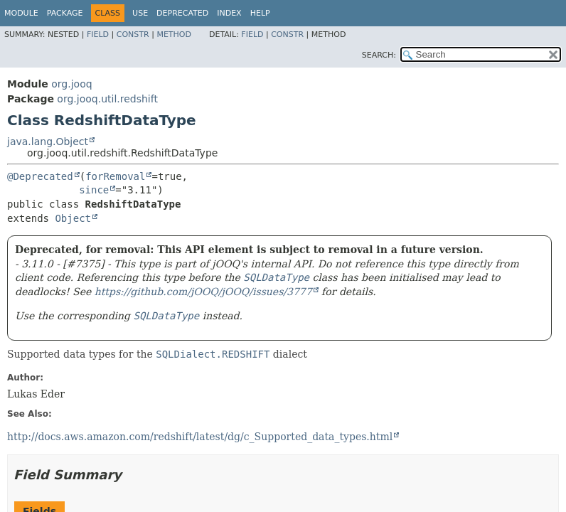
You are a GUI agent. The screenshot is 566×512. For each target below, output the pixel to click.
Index (229, 13)
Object (73, 218)
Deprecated (182, 13)
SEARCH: (379, 55)
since (94, 190)
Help (260, 13)
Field (98, 34)
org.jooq (71, 84)
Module (21, 13)
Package (65, 13)
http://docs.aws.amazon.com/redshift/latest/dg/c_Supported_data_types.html (200, 436)
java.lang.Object (47, 141)
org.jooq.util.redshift (107, 99)
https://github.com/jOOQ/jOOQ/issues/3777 (203, 291)
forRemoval (115, 176)
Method (173, 34)
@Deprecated (40, 176)
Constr (133, 34)
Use (140, 13)
